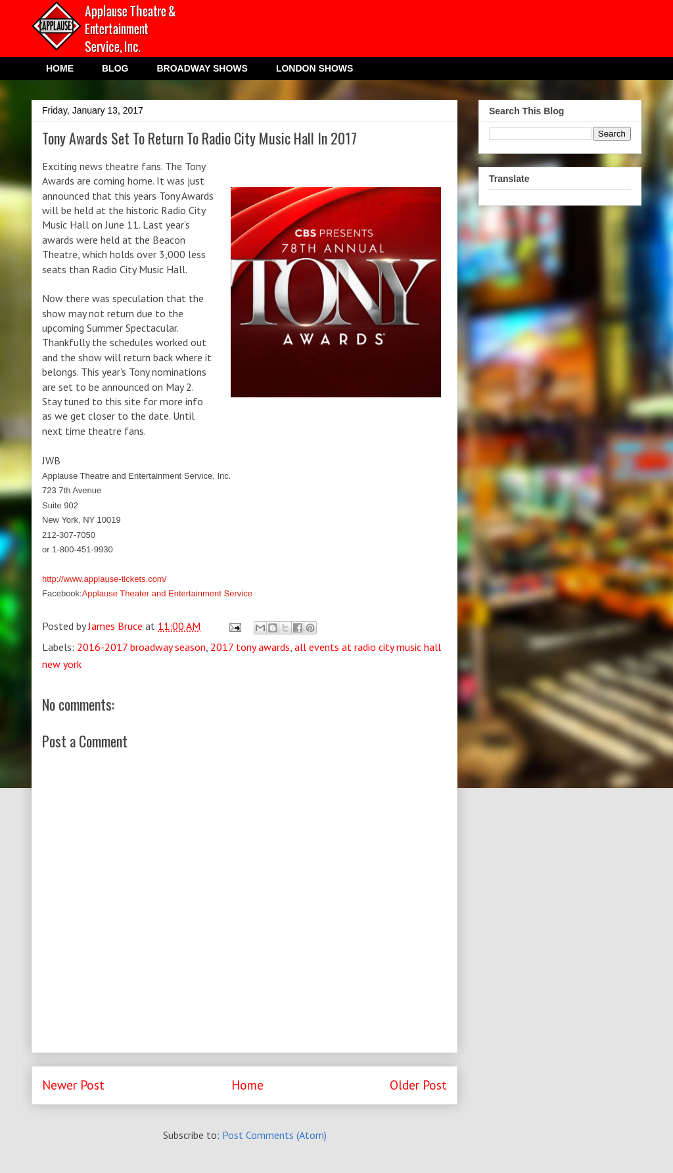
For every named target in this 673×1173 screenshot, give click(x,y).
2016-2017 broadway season (141, 646)
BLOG (115, 68)
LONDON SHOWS (314, 68)
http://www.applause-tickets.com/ (104, 579)
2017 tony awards (250, 646)
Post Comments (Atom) (274, 1134)
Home (247, 1084)
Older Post (418, 1084)
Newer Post (73, 1084)
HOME (60, 68)
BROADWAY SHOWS (201, 68)
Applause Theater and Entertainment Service (167, 593)
